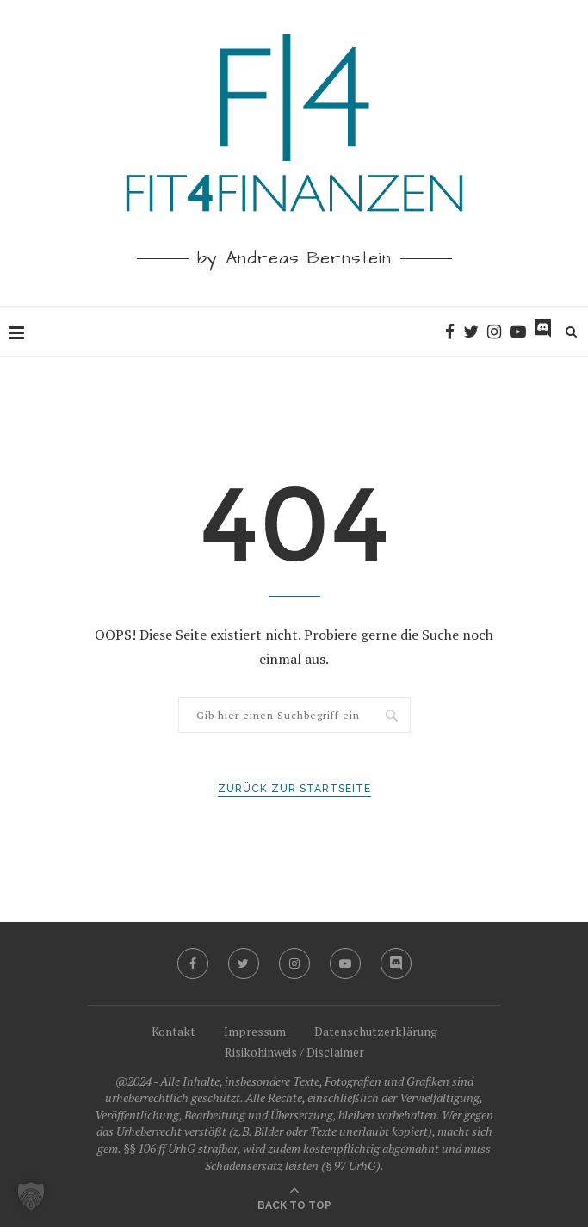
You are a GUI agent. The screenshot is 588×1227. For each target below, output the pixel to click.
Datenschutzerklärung (375, 1031)
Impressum (255, 1031)
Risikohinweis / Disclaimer (294, 1052)
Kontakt (173, 1031)
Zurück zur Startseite (294, 789)
